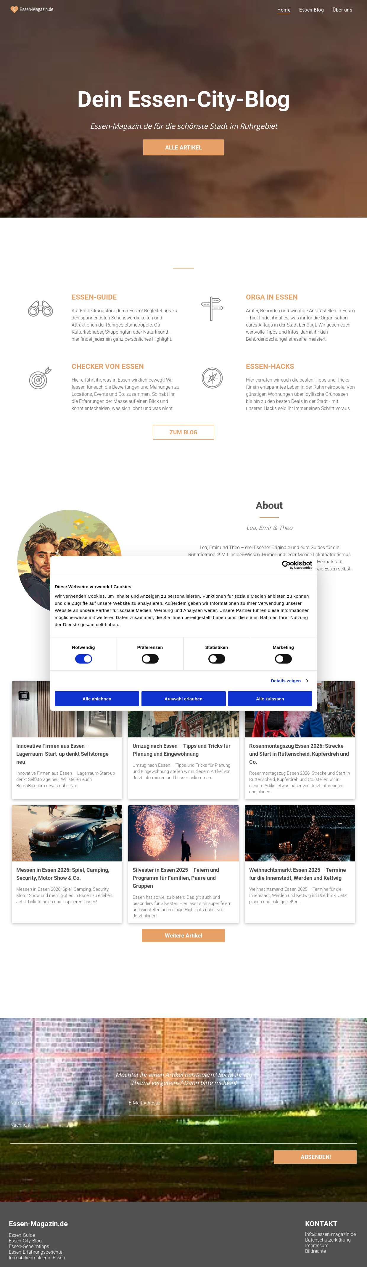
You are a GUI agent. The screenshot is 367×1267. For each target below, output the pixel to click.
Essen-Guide (22, 1235)
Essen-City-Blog (25, 1241)
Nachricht (20, 1125)
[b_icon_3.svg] (212, 323)
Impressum (317, 1245)
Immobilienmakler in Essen (37, 1257)
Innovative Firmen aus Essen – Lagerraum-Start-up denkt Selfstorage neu (62, 754)
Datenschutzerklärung (328, 1240)
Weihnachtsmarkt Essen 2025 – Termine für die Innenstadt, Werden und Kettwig (297, 874)
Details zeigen (286, 680)
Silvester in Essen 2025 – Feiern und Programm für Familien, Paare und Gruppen (176, 878)
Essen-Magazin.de (38, 1224)
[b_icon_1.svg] (40, 323)
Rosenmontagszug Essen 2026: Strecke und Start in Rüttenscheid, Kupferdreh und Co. (299, 754)
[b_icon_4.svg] (212, 392)
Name (16, 1103)
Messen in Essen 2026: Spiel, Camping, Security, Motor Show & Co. (62, 874)
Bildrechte (315, 1251)
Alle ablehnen (97, 698)
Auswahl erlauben (183, 698)
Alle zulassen (270, 698)
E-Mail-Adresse (144, 1103)
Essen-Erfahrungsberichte (35, 1252)
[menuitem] (284, 10)
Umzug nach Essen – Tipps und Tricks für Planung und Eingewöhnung (182, 750)
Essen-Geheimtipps (29, 1246)
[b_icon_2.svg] (40, 392)
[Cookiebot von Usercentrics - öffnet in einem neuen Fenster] (286, 565)
